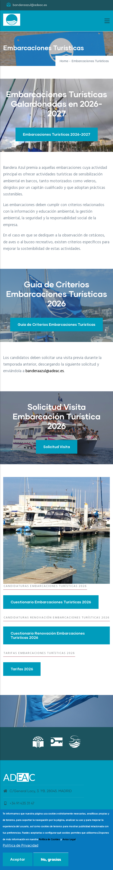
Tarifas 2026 (22, 669)
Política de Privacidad (20, 846)
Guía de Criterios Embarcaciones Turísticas (56, 324)
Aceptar (17, 859)
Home (64, 61)
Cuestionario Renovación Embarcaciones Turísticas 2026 (48, 635)
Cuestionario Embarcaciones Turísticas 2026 (51, 602)
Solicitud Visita (56, 446)
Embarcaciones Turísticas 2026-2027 (56, 134)
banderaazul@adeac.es (44, 371)
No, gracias (51, 859)
